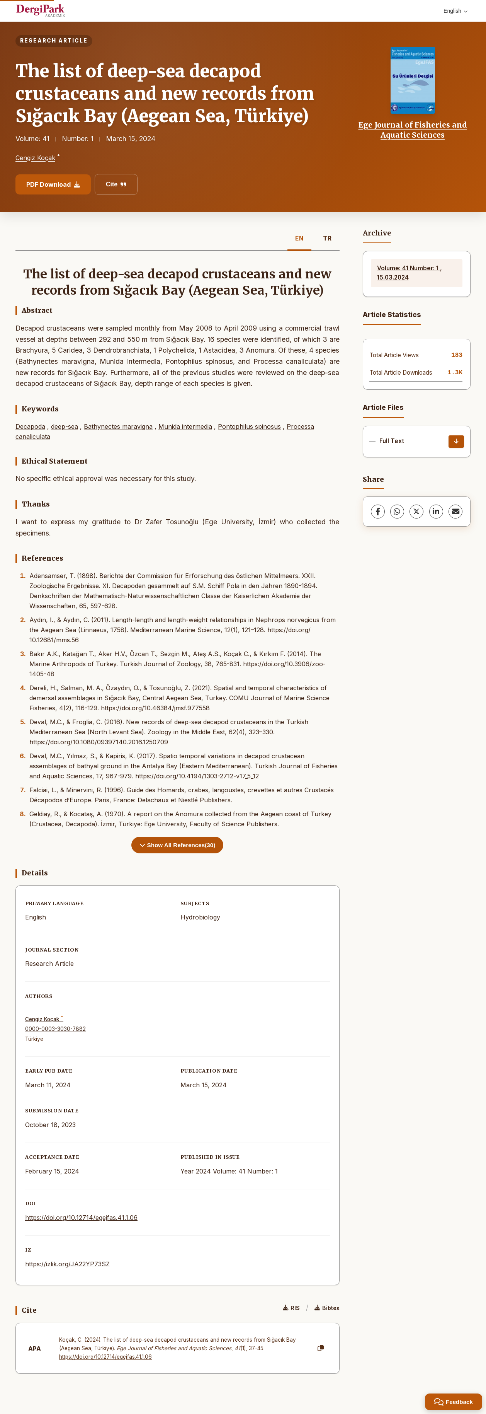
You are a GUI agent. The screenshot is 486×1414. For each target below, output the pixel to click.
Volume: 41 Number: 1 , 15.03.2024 (409, 272)
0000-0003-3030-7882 (55, 1029)
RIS (291, 1308)
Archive (377, 233)
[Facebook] (378, 512)
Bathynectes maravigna (118, 426)
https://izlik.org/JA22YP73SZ (67, 1264)
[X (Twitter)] (416, 512)
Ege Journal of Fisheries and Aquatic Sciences (413, 130)
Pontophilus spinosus (249, 426)
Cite (116, 184)
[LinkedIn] (436, 512)
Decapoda (30, 426)
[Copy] (320, 1348)
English (455, 11)
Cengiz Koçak (35, 158)
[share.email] (455, 512)
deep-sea (64, 426)
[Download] (456, 441)
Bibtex (327, 1308)
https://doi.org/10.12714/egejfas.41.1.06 (81, 1217)
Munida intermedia (185, 426)
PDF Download (53, 184)
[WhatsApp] (397, 512)
